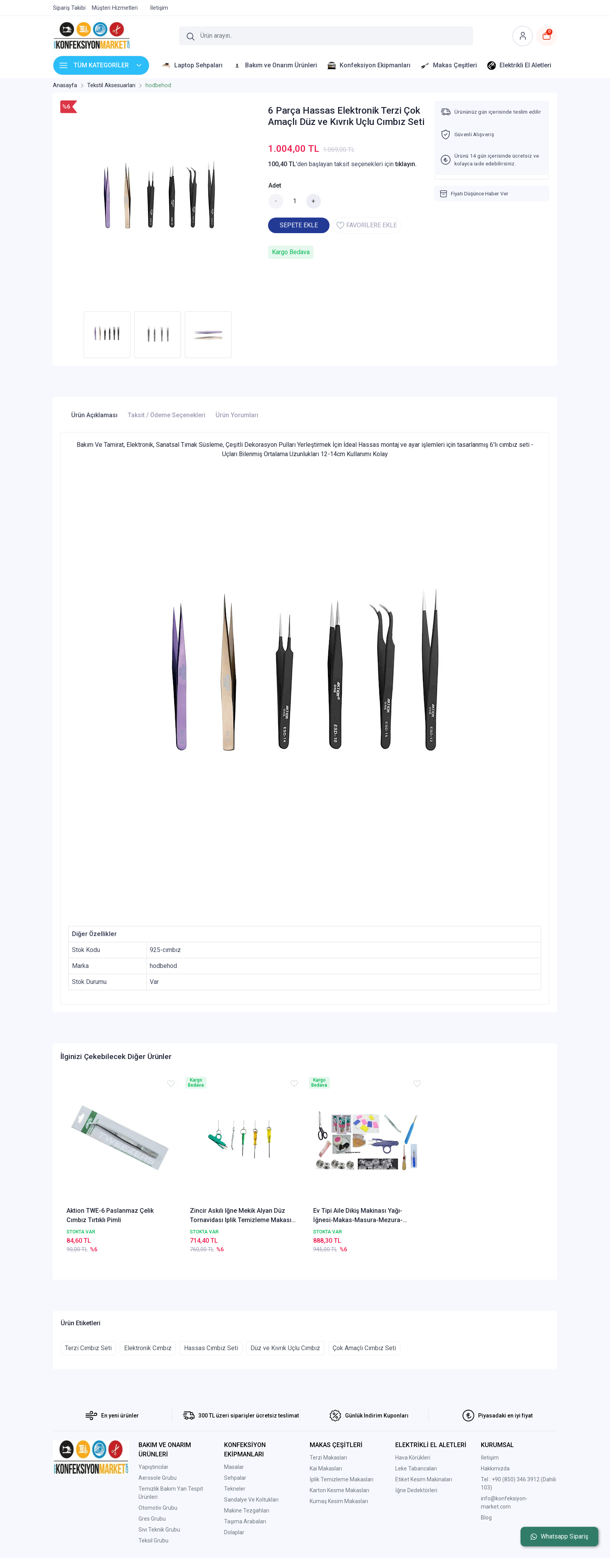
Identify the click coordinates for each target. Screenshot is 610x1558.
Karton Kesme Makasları (339, 1490)
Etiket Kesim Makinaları (423, 1479)
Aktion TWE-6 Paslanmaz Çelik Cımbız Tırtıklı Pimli (110, 1215)
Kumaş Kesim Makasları (339, 1501)
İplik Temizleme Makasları (341, 1479)
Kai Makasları (326, 1468)
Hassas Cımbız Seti (211, 1348)
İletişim (490, 1457)
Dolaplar (234, 1532)
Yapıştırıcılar (153, 1467)
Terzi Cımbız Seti (88, 1348)
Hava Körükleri (412, 1457)
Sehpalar (235, 1478)
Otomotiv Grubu (157, 1508)
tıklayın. (406, 164)
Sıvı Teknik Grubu (159, 1529)
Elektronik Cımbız (148, 1348)
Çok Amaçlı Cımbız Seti (364, 1348)
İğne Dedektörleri (416, 1490)
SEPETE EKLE (299, 225)
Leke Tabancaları (416, 1468)
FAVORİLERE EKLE (367, 225)
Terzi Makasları (328, 1457)
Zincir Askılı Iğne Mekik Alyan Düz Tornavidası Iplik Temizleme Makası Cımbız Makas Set (240, 1216)
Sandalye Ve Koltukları (251, 1500)
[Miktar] (295, 201)
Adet (274, 185)
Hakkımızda (495, 1468)
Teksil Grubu (153, 1540)
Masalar (234, 1467)
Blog (486, 1517)
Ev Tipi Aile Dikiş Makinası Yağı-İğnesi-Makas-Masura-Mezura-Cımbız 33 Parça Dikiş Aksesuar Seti (364, 1216)
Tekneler (234, 1489)
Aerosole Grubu (157, 1478)
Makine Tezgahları (246, 1510)
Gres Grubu (152, 1519)
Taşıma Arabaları (245, 1521)
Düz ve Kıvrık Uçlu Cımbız (285, 1348)
